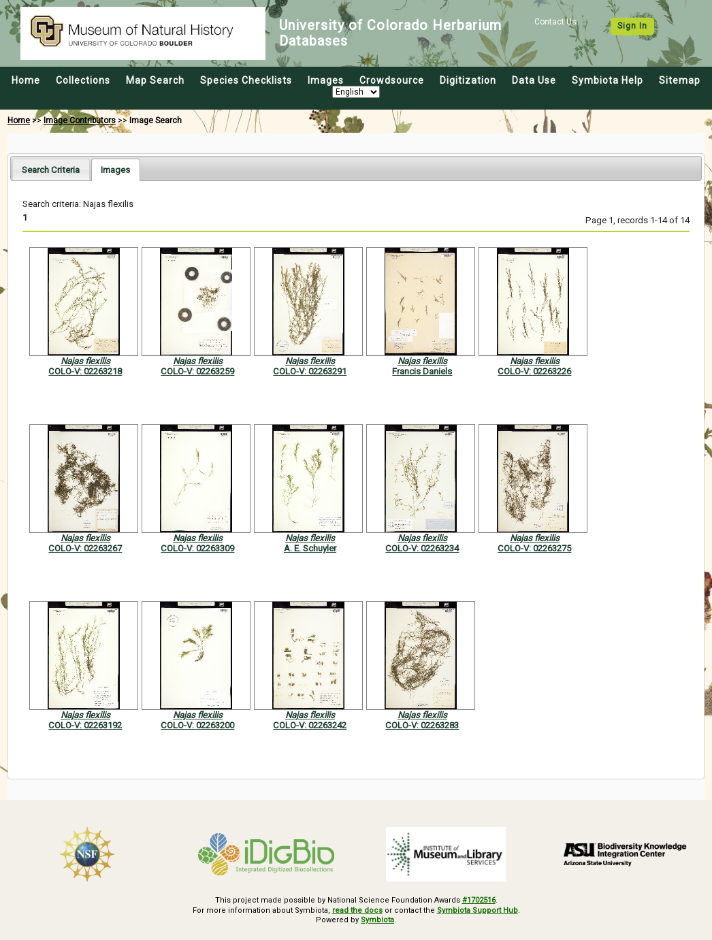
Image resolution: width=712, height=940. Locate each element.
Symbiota (377, 919)
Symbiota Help (607, 80)
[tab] (50, 169)
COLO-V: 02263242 (309, 725)
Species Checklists (246, 80)
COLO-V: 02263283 (422, 725)
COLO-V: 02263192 (85, 725)
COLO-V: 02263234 (422, 548)
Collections (83, 80)
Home (26, 80)
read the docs (357, 910)
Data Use (534, 80)
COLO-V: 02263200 (197, 725)
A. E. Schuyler (310, 548)
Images (326, 80)
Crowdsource (391, 80)
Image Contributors (80, 120)
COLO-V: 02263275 (534, 548)
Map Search (155, 80)
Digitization (468, 80)
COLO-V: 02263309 (197, 548)
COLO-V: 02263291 (309, 371)
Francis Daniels (422, 371)
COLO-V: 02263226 (534, 371)
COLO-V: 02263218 (85, 371)
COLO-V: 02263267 (85, 548)
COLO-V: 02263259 (197, 371)
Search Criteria (51, 170)
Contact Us (555, 22)
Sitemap (679, 80)
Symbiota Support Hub (477, 910)
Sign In (632, 26)
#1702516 (479, 900)
